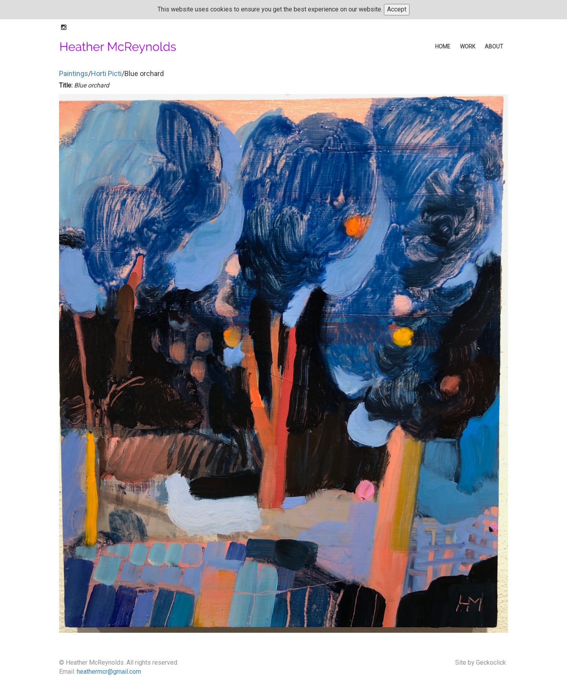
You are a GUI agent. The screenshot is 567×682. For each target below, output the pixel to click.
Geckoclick (491, 662)
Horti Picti (106, 73)
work (467, 46)
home (442, 46)
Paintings (73, 73)
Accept (396, 9)
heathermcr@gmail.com (109, 671)
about (494, 46)
